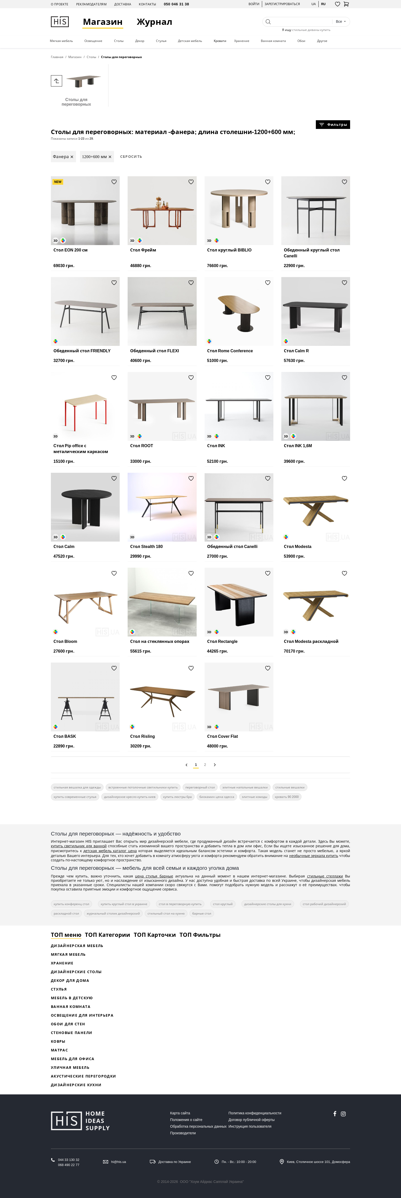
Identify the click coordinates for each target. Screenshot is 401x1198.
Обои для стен (68, 1023)
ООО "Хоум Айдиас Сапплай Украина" (212, 1182)
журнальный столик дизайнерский (113, 913)
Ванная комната (273, 41)
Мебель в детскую (72, 997)
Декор (139, 41)
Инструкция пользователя (250, 1126)
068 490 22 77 (68, 1165)
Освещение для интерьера (82, 1015)
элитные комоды (254, 797)
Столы (119, 41)
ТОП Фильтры (200, 934)
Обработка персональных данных (198, 1126)
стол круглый (223, 904)
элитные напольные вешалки (245, 787)
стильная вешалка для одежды (77, 787)
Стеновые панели (71, 1032)
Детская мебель (190, 41)
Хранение (241, 41)
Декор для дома (70, 980)
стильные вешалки (290, 787)
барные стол (201, 913)
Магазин (103, 21)
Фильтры (333, 125)
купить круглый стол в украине (124, 904)
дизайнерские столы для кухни (267, 904)
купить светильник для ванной (79, 845)
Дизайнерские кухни (76, 1084)
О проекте (60, 4)
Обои (301, 41)
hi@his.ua (118, 1162)
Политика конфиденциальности (255, 1113)
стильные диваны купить (311, 30)
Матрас (59, 1050)
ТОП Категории (107, 934)
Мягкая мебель (61, 41)
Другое (322, 41)
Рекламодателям (91, 4)
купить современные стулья (75, 797)
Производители (183, 1133)
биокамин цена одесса (216, 797)
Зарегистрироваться (282, 4)
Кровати (220, 41)
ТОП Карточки (155, 934)
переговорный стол (200, 787)
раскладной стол (66, 913)
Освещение (93, 41)
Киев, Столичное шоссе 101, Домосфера (318, 1162)
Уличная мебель (70, 1067)
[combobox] (341, 21)
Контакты (147, 4)
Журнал (155, 21)
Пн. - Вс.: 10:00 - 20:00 (239, 1162)
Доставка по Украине (175, 1162)
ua (313, 4)
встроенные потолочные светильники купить (143, 787)
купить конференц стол (71, 904)
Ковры (58, 1041)
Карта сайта (180, 1113)
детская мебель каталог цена (110, 850)
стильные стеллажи (325, 876)
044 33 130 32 (68, 1160)
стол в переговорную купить (180, 904)
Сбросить (131, 156)
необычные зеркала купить (313, 855)
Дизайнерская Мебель (77, 945)
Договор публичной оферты (252, 1120)
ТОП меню (66, 934)
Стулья (161, 41)
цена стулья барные (154, 876)
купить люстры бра (177, 797)
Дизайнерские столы (76, 971)
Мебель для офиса (73, 1058)
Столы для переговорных (76, 85)
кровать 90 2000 (287, 797)
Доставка (122, 4)
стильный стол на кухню (166, 913)
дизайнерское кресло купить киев (129, 797)
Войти (254, 4)
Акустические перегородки (83, 1076)
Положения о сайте (186, 1120)
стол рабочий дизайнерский (324, 904)
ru (323, 4)
